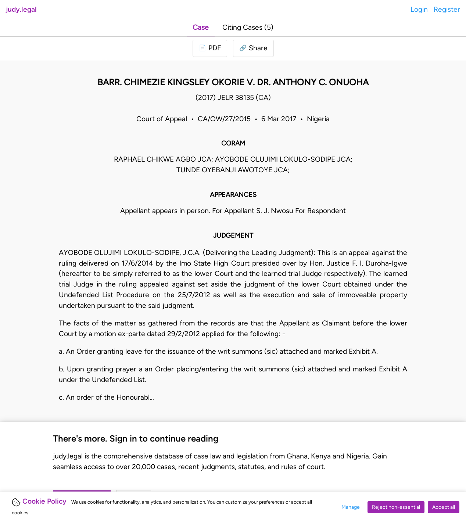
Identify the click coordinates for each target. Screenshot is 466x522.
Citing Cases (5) (247, 27)
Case (201, 27)
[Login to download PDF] (210, 48)
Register (447, 9)
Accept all (443, 507)
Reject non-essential (396, 507)
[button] (253, 48)
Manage (350, 507)
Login (419, 9)
